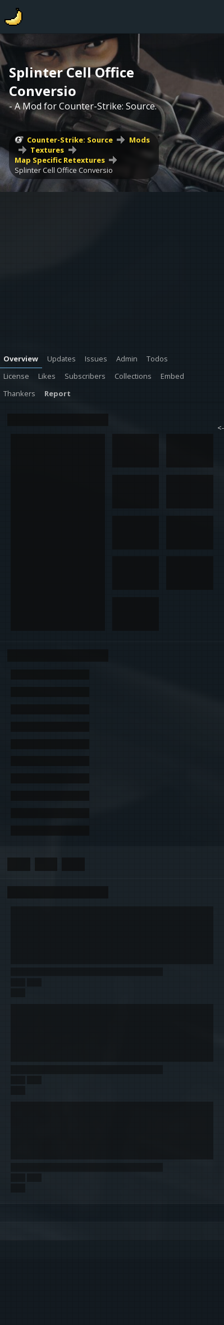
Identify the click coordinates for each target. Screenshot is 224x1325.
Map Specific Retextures (60, 160)
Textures (47, 150)
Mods (139, 140)
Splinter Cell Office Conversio (64, 170)
